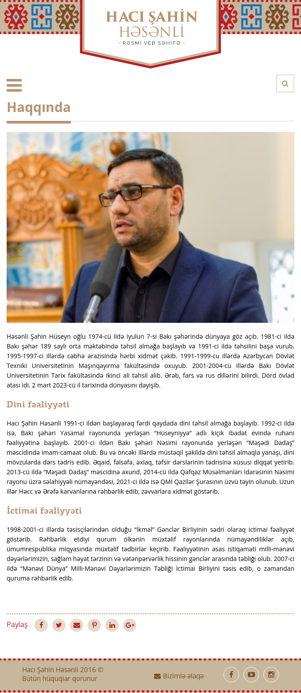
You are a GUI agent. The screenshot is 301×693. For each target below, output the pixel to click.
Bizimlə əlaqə (179, 677)
